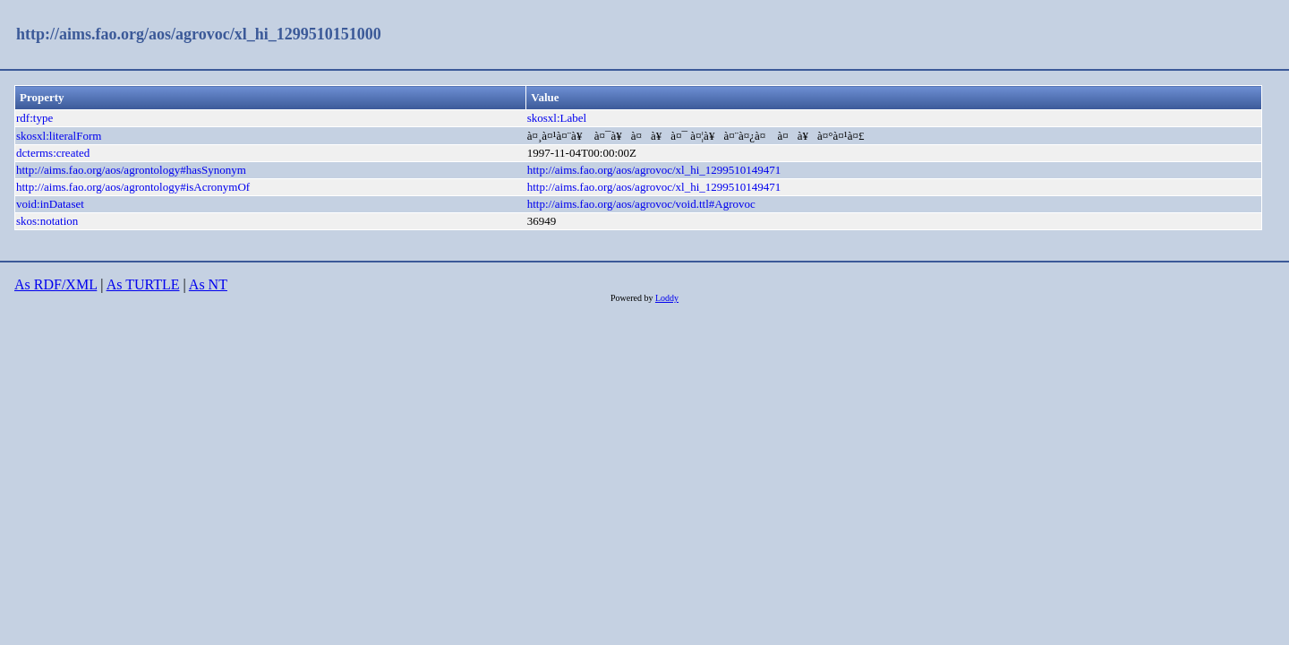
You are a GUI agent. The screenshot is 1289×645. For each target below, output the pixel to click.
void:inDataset (50, 204)
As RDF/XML (55, 284)
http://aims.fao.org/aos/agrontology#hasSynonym (131, 169)
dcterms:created (53, 152)
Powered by (632, 298)
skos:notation (47, 221)
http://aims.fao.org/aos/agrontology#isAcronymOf (133, 187)
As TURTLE (143, 284)
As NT (208, 284)
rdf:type (34, 118)
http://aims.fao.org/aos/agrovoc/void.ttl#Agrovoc (641, 204)
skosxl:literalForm (58, 135)
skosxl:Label (556, 118)
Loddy (667, 298)
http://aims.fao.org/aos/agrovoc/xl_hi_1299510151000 (198, 34)
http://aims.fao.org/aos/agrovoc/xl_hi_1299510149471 (654, 169)
